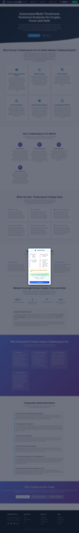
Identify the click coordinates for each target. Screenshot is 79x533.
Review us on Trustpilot (39, 278)
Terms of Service (36, 277)
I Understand (39, 282)
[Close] (49, 250)
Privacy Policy (42, 277)
